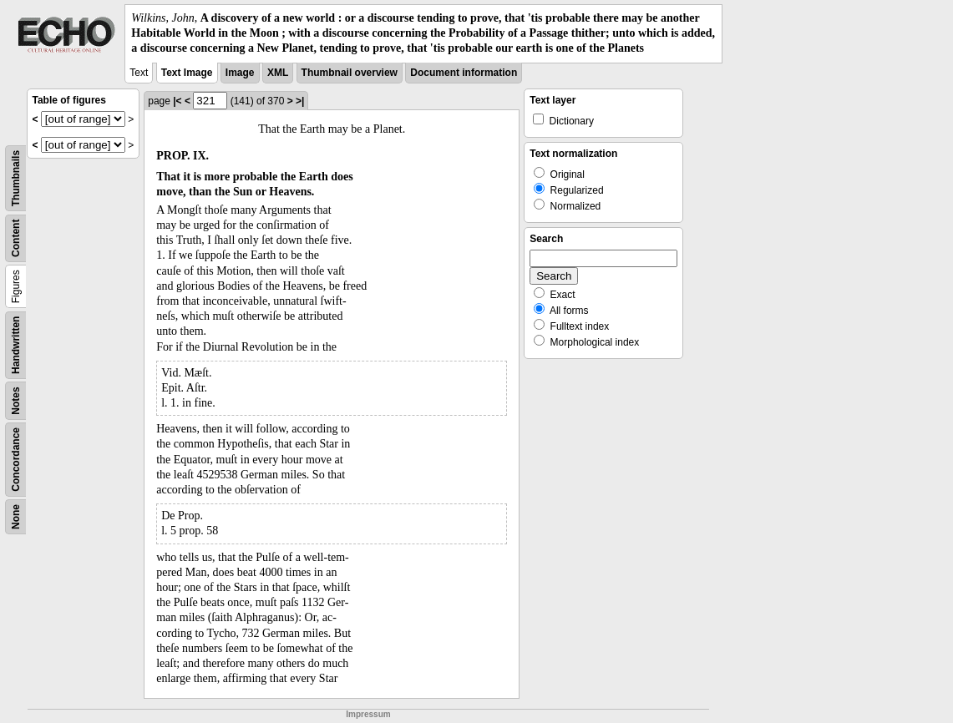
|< (177, 101)
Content (16, 237)
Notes (16, 400)
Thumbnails (16, 177)
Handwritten (16, 344)
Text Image (187, 72)
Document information (463, 72)
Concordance (16, 459)
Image (240, 72)
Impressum (368, 714)
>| (300, 101)
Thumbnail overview (350, 72)
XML (277, 72)
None (16, 516)
